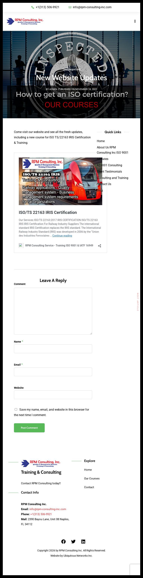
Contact (89, 487)
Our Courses (92, 478)
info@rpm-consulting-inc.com (47, 509)
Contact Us (104, 184)
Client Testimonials (109, 171)
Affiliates (102, 159)
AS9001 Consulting (109, 165)
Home (101, 141)
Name (17, 341)
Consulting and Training (112, 178)
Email (17, 364)
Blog (100, 190)
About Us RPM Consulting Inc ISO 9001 (112, 150)
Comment (20, 283)
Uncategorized (71, 69)
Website (19, 387)
